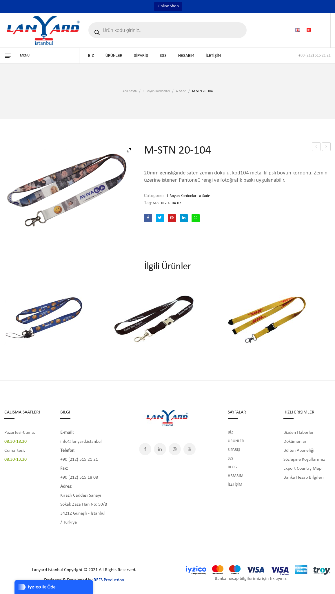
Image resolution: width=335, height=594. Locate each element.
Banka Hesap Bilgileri (303, 477)
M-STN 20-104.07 (167, 203)
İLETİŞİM (235, 484)
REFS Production (109, 580)
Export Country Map (302, 468)
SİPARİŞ (234, 450)
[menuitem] (91, 55)
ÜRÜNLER (236, 441)
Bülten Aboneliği (298, 450)
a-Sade (181, 91)
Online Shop (168, 6)
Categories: (154, 195)
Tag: (148, 203)
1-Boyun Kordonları (156, 91)
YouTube (189, 449)
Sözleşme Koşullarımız (304, 459)
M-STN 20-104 (317, 147)
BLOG (232, 467)
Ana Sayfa (130, 91)
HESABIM (235, 476)
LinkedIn (160, 449)
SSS (230, 458)
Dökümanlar (295, 441)
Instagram (175, 449)
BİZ (230, 432)
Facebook (145, 449)
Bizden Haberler (298, 432)
